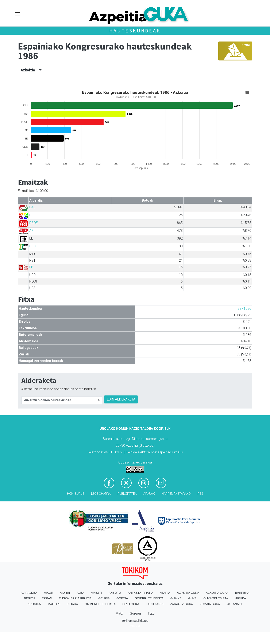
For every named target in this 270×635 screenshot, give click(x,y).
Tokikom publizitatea (135, 620)
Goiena (122, 598)
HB (31, 215)
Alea (80, 592)
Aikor (48, 592)
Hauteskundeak (135, 30)
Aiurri (65, 592)
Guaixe (176, 598)
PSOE (33, 223)
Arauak (149, 494)
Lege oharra (101, 494)
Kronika (34, 604)
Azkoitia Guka (217, 592)
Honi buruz (75, 494)
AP (31, 231)
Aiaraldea (29, 592)
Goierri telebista (149, 598)
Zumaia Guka (210, 604)
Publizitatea (127, 494)
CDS (32, 246)
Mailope (54, 604)
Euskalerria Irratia (75, 598)
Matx (119, 613)
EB (31, 267)
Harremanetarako (176, 494)
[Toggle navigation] (17, 14)
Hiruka (240, 598)
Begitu (29, 598)
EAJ (32, 207)
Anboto (115, 592)
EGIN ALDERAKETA (121, 399)
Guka (192, 598)
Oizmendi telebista (100, 604)
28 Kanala (235, 604)
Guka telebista (215, 598)
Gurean (135, 613)
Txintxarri (154, 604)
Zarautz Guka (181, 604)
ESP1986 (244, 309)
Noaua (73, 604)
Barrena (242, 592)
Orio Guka (130, 604)
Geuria (104, 598)
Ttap (151, 613)
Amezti (96, 592)
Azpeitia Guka (188, 592)
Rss (200, 494)
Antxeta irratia (140, 592)
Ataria (165, 592)
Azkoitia (31, 69)
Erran (47, 598)
